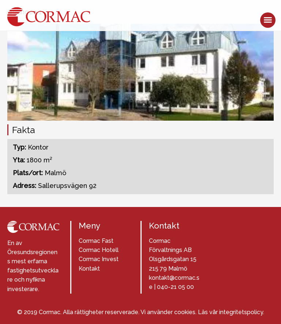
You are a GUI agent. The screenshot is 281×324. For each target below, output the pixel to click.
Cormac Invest (99, 259)
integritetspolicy (241, 312)
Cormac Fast (96, 240)
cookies (184, 312)
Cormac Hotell (99, 249)
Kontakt (89, 268)
